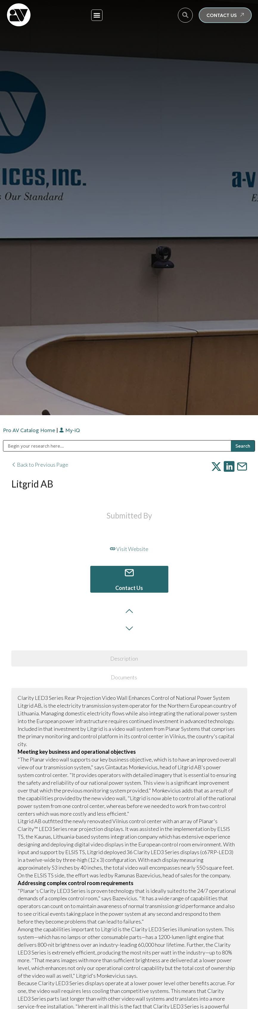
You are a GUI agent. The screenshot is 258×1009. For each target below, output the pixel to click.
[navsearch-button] (185, 15)
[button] (96, 15)
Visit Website (129, 549)
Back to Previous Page (39, 464)
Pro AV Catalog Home (29, 430)
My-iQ (69, 430)
